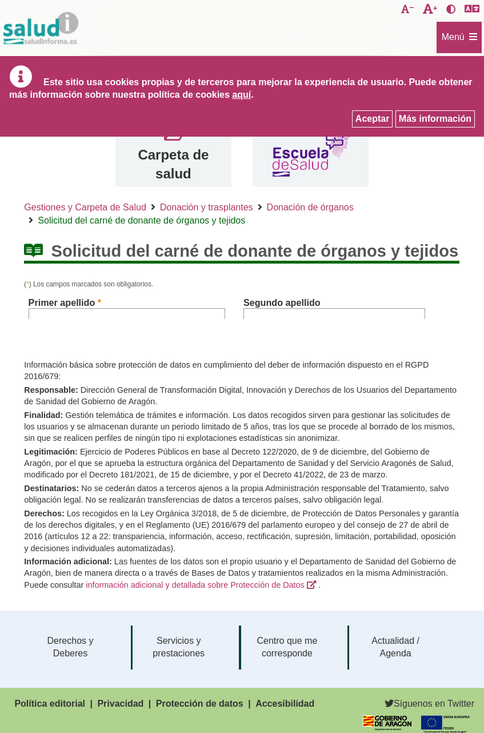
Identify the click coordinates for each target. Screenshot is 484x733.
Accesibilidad (284, 703)
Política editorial (49, 703)
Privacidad (120, 703)
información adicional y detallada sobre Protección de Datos (195, 584)
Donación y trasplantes (206, 207)
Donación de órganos (310, 207)
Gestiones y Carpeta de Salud (85, 207)
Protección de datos (199, 703)
